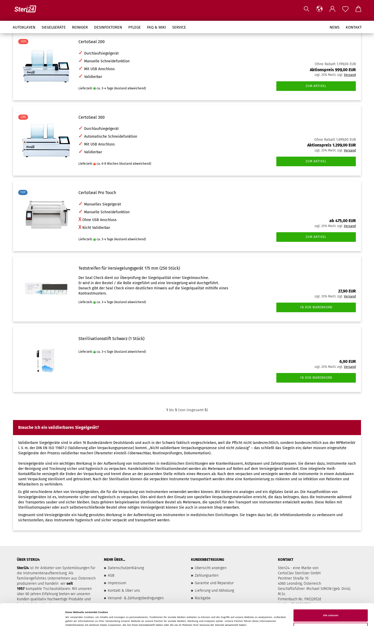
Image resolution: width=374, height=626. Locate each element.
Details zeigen (73, 617)
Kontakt (354, 27)
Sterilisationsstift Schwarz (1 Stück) (111, 338)
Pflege (134, 27)
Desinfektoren (108, 27)
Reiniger (80, 27)
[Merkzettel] (345, 9)
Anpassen (331, 612)
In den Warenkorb (316, 307)
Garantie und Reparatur (214, 583)
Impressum (117, 583)
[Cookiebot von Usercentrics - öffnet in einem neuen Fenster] (33, 617)
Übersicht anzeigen (210, 568)
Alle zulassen (330, 598)
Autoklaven (24, 27)
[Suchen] (306, 9)
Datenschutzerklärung (126, 568)
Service (179, 27)
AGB (111, 575)
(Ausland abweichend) (130, 88)
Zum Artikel (316, 86)
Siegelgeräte (54, 27)
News (334, 27)
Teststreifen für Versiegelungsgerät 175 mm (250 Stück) (129, 268)
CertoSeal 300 (91, 117)
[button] (319, 9)
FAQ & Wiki (156, 27)
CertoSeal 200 (91, 41)
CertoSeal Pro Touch (97, 192)
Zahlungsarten (206, 575)
